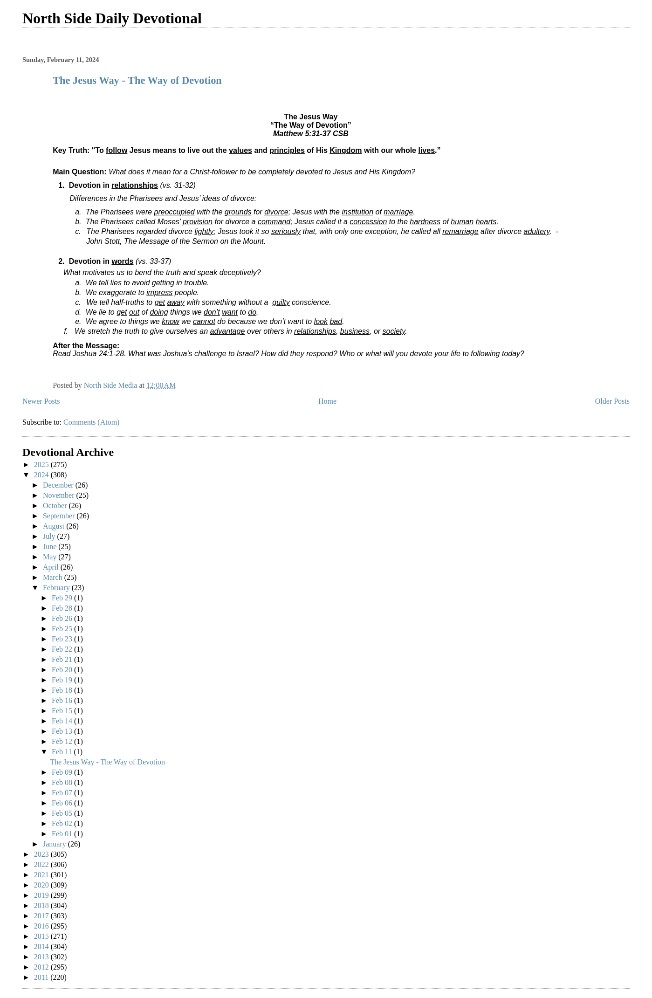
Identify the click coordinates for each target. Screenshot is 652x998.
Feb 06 (63, 803)
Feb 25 (63, 629)
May (50, 557)
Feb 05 (63, 813)
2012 (42, 967)
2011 (42, 977)
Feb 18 (63, 690)
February (57, 588)
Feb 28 (63, 608)
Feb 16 (63, 700)
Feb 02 (63, 823)
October (56, 505)
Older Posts (612, 401)
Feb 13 (63, 731)
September (59, 516)
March (53, 577)
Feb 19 (63, 680)
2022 (42, 864)
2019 (42, 895)
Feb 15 (63, 711)
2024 (42, 475)
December (59, 485)
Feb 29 (63, 598)
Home (327, 401)
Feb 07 (63, 793)
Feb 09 (63, 772)
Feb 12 (63, 741)
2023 (42, 854)
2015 (42, 936)
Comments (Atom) (91, 422)
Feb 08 (63, 782)
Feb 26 (63, 618)
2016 (42, 926)
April (52, 567)
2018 (42, 905)
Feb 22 (63, 649)
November (59, 495)
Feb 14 (63, 721)
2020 (42, 885)
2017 (42, 916)
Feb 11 (63, 752)
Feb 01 (63, 834)
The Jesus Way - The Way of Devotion (137, 80)
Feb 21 (63, 659)
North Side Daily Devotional (112, 18)
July (50, 536)
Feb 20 (63, 670)
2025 (42, 464)
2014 (42, 946)
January (55, 844)
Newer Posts (41, 401)
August (54, 526)
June (50, 547)
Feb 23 (63, 639)
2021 (42, 875)
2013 (42, 957)
